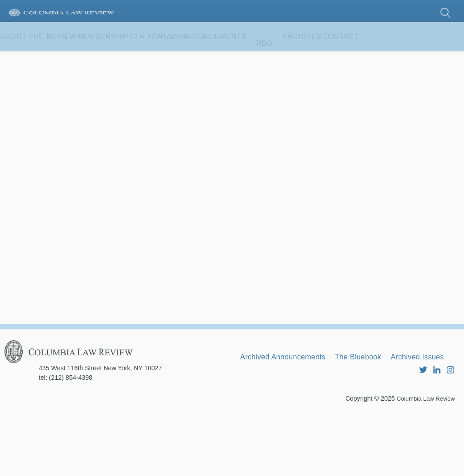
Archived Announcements (290, 407)
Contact (27, 87)
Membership (129, 59)
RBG (335, 59)
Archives (381, 59)
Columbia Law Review (423, 460)
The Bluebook (379, 407)
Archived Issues (273, 420)
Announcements (273, 59)
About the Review (47, 59)
